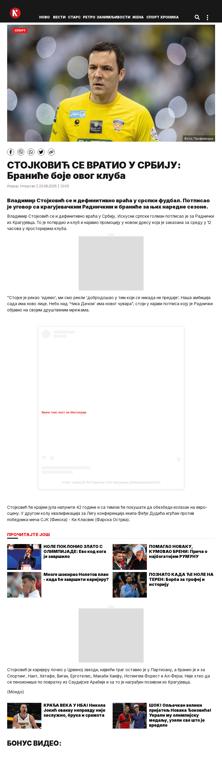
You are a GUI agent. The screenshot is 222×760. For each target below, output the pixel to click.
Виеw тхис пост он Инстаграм (64, 412)
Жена (138, 17)
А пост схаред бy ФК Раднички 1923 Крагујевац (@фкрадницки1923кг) (111, 482)
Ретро (89, 17)
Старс (74, 17)
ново (44, 17)
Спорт (152, 17)
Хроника (169, 17)
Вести (59, 17)
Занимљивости (113, 17)
